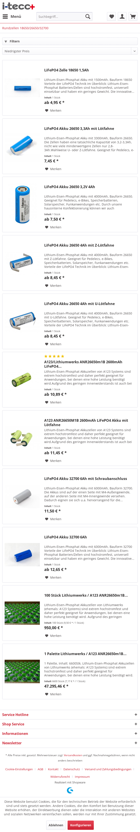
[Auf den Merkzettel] (53, 110)
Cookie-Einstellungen (19, 769)
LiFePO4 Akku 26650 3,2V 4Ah (69, 187)
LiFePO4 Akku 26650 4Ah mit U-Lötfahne (79, 304)
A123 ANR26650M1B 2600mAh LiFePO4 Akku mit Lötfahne (86, 422)
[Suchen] (87, 16)
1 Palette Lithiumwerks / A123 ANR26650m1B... (85, 654)
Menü (12, 16)
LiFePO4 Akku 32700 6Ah (65, 537)
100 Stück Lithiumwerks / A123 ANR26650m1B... (86, 595)
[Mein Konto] (122, 16)
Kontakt (53, 769)
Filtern (12, 41)
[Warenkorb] (133, 16)
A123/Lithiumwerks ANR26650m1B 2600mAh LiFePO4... (83, 364)
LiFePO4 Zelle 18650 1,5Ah (66, 70)
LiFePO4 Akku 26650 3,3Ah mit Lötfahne (79, 128)
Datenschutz (71, 769)
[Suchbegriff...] (64, 16)
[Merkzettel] (111, 16)
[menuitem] (11, 16)
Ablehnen (56, 825)
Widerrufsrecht (60, 777)
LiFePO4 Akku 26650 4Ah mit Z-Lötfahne (79, 245)
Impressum (82, 777)
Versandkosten (73, 755)
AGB (40, 769)
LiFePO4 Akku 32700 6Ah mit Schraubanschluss (85, 478)
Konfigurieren (80, 825)
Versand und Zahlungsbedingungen (108, 769)
